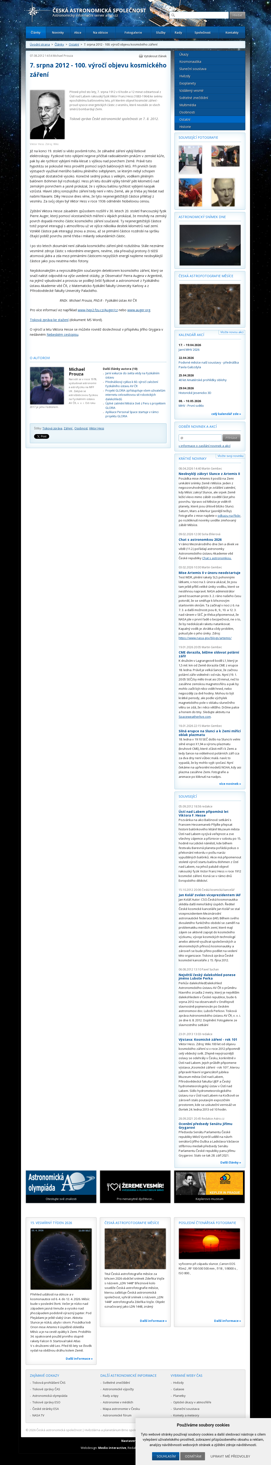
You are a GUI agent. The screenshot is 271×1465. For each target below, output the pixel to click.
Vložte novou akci (231, 332)
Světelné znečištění (193, 98)
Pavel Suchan (210, 969)
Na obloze (100, 32)
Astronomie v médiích (118, 1402)
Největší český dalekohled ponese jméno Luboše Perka (207, 977)
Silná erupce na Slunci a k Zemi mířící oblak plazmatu (210, 733)
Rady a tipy (110, 1396)
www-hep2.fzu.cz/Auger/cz (98, 310)
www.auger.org (138, 310)
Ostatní (74, 44)
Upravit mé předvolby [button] (230, 1456)
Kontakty (232, 32)
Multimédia (187, 105)
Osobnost (81, 428)
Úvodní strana (40, 44)
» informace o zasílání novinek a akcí (204, 446)
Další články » (230, 1162)
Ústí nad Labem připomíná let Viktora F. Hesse (204, 813)
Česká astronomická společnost (59, 1430)
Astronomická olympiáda (49, 1396)
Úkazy (183, 54)
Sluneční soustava (192, 69)
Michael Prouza (63, 56)
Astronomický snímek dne (202, 217)
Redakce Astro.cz (213, 1119)
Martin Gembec (212, 469)
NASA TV (38, 1415)
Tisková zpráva (52, 428)
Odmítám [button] (193, 1456)
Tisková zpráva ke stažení (49, 320)
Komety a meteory (186, 1415)
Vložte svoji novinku (230, 456)
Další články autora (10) (120, 369)
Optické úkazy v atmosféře (192, 1402)
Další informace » (79, 1358)
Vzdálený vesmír (191, 90)
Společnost (203, 32)
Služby (161, 32)
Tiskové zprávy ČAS (46, 1389)
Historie (185, 126)
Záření (68, 428)
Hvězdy (184, 76)
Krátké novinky (192, 458)
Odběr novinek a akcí (198, 426)
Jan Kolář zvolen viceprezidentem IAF (210, 895)
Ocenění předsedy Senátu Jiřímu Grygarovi (205, 1126)
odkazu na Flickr (229, 515)
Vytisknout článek (155, 56)
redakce (207, 806)
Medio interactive (112, 1448)
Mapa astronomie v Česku (121, 1409)
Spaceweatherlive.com (195, 717)
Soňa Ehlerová (211, 534)
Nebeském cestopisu (62, 334)
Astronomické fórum (117, 1415)
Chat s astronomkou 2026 (200, 539)
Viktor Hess (96, 428)
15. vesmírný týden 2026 (51, 1223)
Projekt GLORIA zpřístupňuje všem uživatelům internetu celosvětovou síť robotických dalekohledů (135, 395)
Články (36, 32)
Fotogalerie (133, 32)
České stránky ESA (45, 1409)
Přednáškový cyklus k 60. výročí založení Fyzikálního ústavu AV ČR (131, 384)
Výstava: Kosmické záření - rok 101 (208, 1039)
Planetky (179, 1396)
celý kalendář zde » (226, 414)
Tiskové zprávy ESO (46, 1402)
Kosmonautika (190, 61)
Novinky (58, 32)
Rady (178, 32)
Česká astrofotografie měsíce (206, 276)
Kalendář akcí (191, 335)
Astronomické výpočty (118, 1389)
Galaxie (178, 1389)
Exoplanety (187, 83)
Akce (77, 32)
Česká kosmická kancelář (218, 890)
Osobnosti (187, 112)
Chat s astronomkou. (217, 558)
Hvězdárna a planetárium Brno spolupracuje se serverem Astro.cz (131, 1430)
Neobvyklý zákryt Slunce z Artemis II (209, 473)
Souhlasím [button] (166, 1456)
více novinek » (230, 784)
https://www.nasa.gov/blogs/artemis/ (205, 638)
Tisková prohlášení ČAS (49, 1382)
